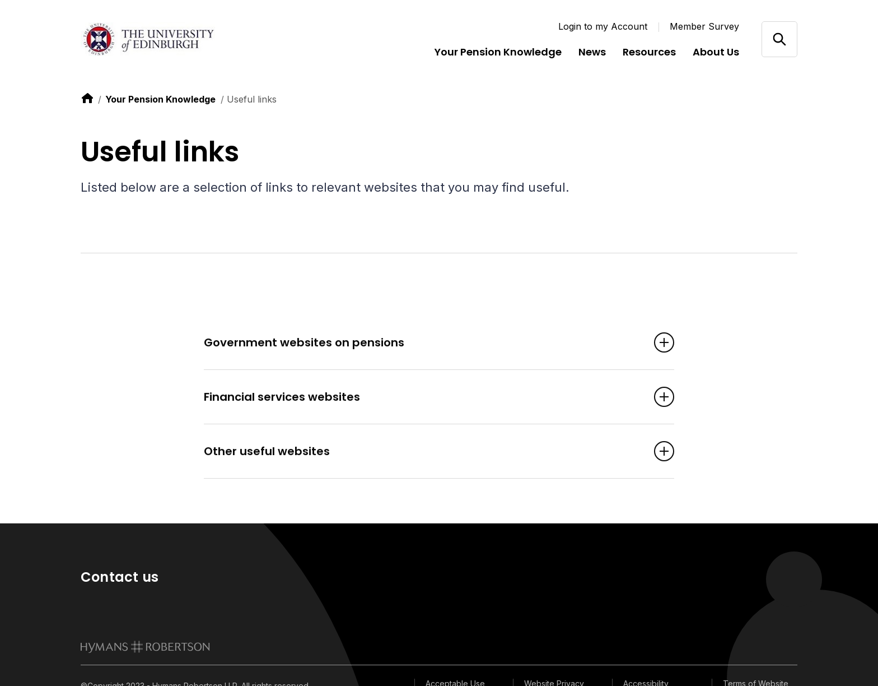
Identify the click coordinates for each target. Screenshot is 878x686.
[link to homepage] (145, 646)
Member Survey (704, 26)
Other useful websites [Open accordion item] (422, 451)
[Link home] (148, 39)
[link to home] (87, 98)
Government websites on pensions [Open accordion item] (422, 343)
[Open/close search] (779, 39)
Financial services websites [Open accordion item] (422, 397)
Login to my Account (602, 26)
